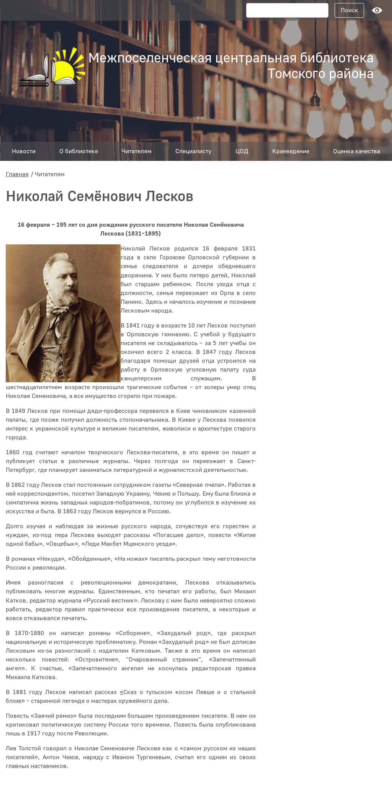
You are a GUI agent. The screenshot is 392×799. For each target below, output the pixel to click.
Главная (17, 174)
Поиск (349, 10)
